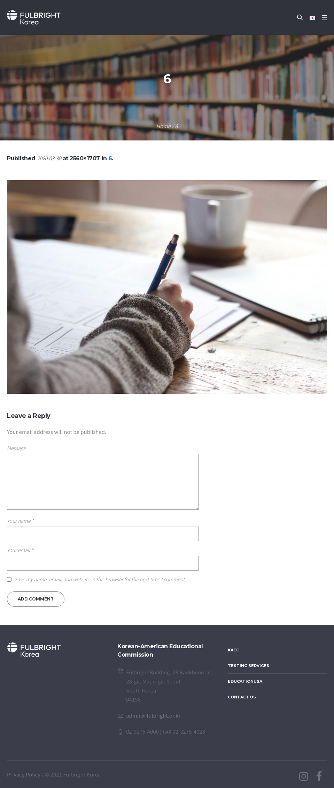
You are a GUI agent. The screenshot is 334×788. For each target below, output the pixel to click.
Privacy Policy (23, 774)
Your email (20, 549)
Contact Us (242, 697)
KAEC (233, 650)
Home (163, 126)
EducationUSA (245, 681)
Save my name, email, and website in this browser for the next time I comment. (100, 579)
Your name (20, 520)
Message (16, 447)
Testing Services (248, 665)
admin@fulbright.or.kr (153, 715)
